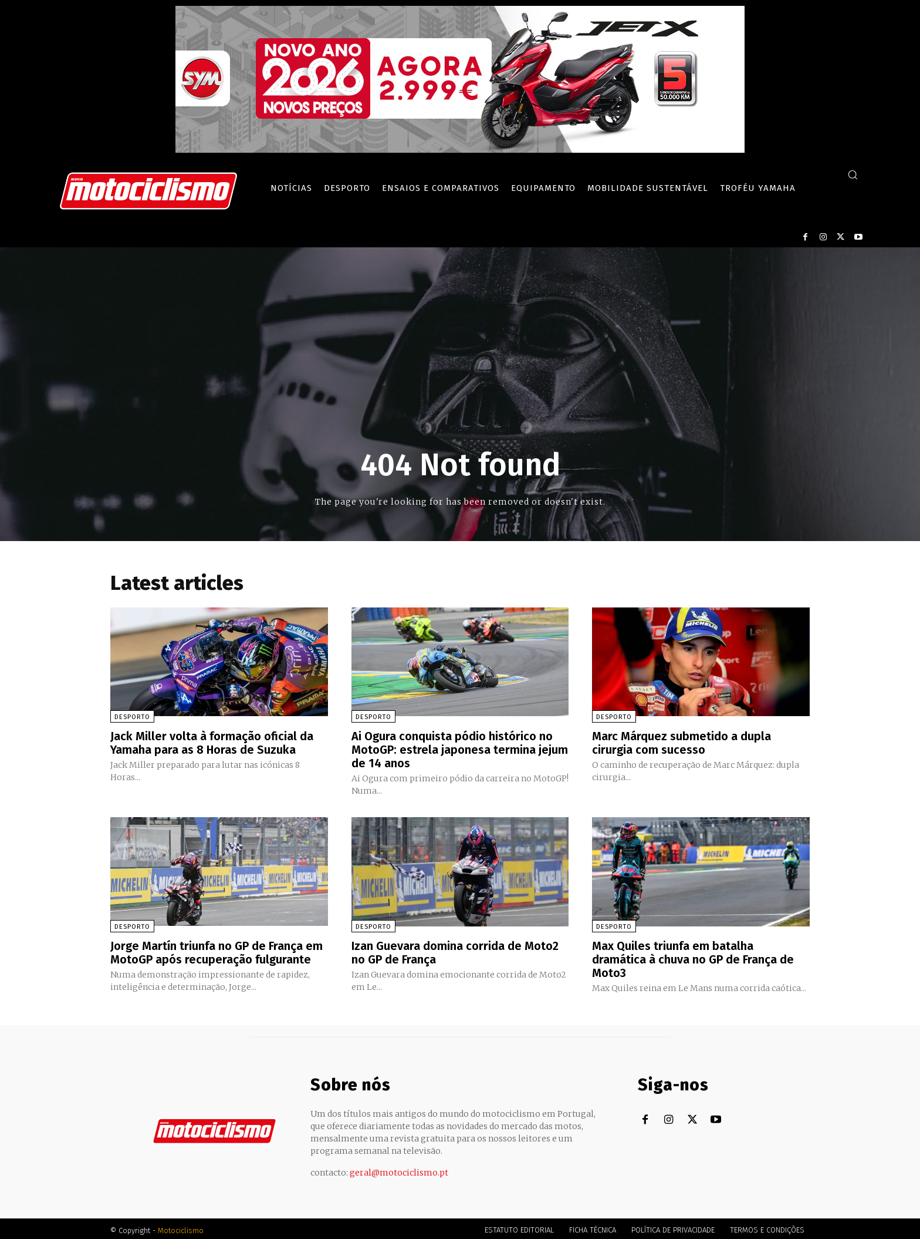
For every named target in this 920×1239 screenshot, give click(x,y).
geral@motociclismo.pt (399, 1169)
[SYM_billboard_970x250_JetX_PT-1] (460, 150)
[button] (852, 174)
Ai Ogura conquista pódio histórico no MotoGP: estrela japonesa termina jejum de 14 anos (459, 749)
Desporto (132, 717)
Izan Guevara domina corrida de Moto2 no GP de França (455, 950)
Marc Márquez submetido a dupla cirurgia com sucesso (681, 742)
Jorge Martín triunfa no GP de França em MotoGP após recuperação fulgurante (216, 950)
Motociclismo (181, 1227)
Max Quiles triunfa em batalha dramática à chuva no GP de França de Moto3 (693, 957)
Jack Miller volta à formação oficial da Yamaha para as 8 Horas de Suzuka (211, 742)
